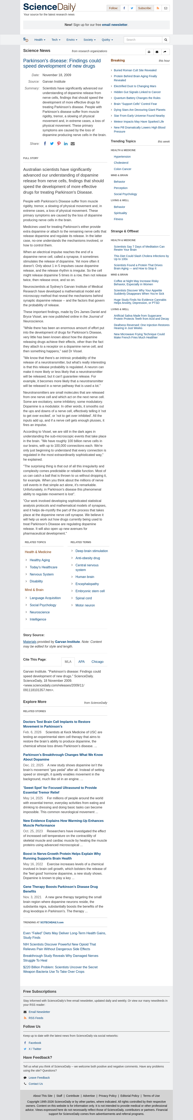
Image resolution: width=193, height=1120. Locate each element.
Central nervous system (87, 567)
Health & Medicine (38, 552)
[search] (166, 39)
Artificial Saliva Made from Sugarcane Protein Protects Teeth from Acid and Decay (141, 317)
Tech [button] (56, 39)
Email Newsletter (39, 1011)
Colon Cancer (123, 169)
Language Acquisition (45, 598)
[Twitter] (51, 143)
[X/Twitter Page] (132, 8)
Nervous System (42, 574)
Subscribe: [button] (145, 8)
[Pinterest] (58, 143)
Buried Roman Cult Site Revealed (135, 70)
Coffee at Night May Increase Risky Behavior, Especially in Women (136, 282)
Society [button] (89, 39)
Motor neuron (85, 605)
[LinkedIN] (65, 143)
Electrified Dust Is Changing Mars (135, 86)
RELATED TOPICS (35, 542)
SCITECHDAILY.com (52, 922)
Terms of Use (151, 1095)
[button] (150, 52)
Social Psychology (43, 605)
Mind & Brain (34, 590)
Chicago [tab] (98, 661)
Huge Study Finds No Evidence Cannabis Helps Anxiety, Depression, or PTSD (140, 301)
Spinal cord (84, 598)
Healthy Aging (40, 560)
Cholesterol (121, 162)
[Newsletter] (166, 8)
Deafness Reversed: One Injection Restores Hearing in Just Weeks (142, 326)
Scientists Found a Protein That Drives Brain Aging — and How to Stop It (138, 267)
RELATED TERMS (81, 542)
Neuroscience (40, 612)
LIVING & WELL (120, 200)
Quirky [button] (107, 39)
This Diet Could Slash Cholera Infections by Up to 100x (141, 257)
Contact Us (36, 1083)
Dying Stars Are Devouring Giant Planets (140, 109)
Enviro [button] (72, 39)
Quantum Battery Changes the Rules (137, 98)
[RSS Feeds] (158, 8)
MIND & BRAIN (119, 175)
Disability (36, 581)
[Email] (72, 143)
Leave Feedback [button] (39, 1077)
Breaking (118, 60)
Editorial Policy (130, 1095)
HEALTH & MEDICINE (123, 150)
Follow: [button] (113, 8)
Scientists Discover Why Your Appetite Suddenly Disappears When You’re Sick (139, 292)
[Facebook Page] (124, 8)
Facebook (35, 1042)
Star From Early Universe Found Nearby (139, 115)
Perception (121, 188)
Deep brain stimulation (92, 551)
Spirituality (120, 213)
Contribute (72, 1095)
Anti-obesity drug (88, 558)
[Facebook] (45, 143)
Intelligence (38, 619)
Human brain (85, 577)
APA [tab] (81, 661)
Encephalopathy (87, 584)
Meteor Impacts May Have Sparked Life (139, 121)
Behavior (119, 181)
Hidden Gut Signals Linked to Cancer (137, 92)
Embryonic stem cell (90, 591)
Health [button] (39, 39)
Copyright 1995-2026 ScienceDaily (49, 1101)
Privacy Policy (107, 1095)
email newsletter (115, 24)
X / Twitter (35, 1049)
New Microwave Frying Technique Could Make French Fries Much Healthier (139, 336)
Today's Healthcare (43, 567)
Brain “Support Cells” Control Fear (135, 103)
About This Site (43, 1095)
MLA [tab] (68, 661)
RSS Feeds (36, 1018)
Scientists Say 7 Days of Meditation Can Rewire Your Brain (139, 248)
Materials (29, 641)
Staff (59, 1095)
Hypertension (122, 156)
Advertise (89, 1095)
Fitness (118, 219)
